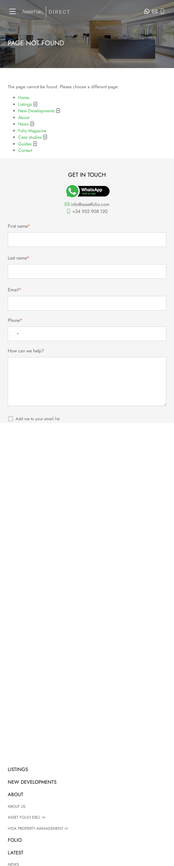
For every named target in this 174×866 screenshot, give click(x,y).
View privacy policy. (80, 429)
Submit (87, 446)
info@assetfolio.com (87, 204)
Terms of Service (131, 463)
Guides (27, 144)
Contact (25, 150)
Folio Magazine (32, 131)
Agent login (87, 767)
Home (23, 97)
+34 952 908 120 (87, 211)
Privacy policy (87, 750)
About (23, 117)
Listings (28, 104)
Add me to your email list (37, 419)
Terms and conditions (87, 742)
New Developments (39, 111)
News (26, 124)
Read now (87, 669)
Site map (87, 758)
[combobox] (14, 334)
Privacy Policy (104, 463)
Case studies (32, 137)
